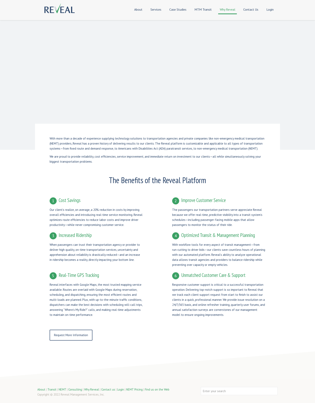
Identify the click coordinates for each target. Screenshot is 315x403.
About (41, 389)
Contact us (108, 389)
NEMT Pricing (134, 389)
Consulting (75, 389)
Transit (51, 389)
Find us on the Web (157, 389)
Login (120, 389)
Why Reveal (91, 389)
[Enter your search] (239, 391)
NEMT (62, 389)
